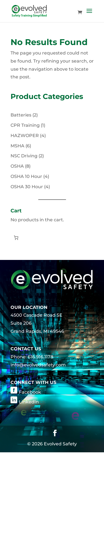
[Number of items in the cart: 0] (16, 237)
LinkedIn (29, 401)
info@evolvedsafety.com (38, 365)
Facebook (30, 392)
